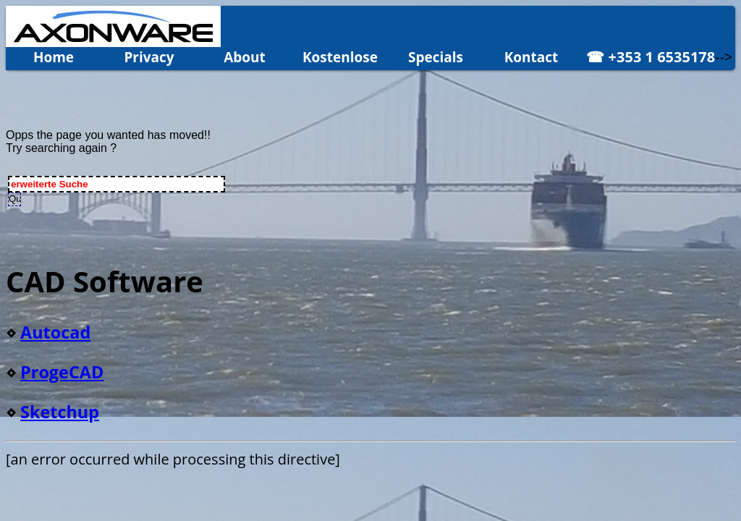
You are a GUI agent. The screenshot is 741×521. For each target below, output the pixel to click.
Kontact (531, 57)
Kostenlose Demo (340, 59)
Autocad (55, 332)
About (245, 57)
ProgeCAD (61, 372)
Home (53, 57)
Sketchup (59, 411)
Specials (435, 57)
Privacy (149, 57)
